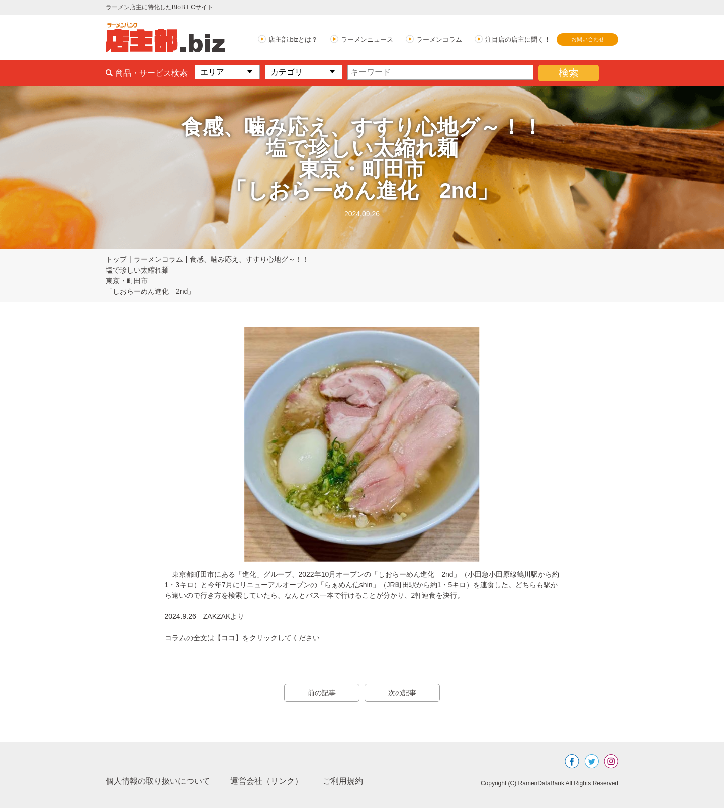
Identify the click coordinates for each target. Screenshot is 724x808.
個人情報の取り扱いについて (158, 781)
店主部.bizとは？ (293, 39)
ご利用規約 (343, 781)
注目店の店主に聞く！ (518, 39)
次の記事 (402, 693)
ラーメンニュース (367, 39)
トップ (116, 259)
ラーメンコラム (439, 39)
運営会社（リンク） (266, 781)
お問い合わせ (587, 39)
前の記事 (322, 693)
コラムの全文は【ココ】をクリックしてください (242, 638)
